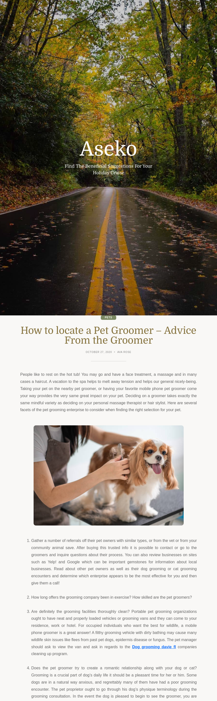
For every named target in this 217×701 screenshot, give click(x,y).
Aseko (108, 149)
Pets (108, 317)
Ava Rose (124, 352)
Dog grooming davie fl (154, 647)
